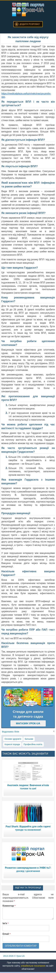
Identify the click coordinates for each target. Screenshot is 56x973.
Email (6, 934)
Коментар (9, 905)
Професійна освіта (33, 744)
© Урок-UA (14, 956)
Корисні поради (12, 744)
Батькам (29, 739)
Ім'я (6, 923)
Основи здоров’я (13, 739)
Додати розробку (30, 24)
